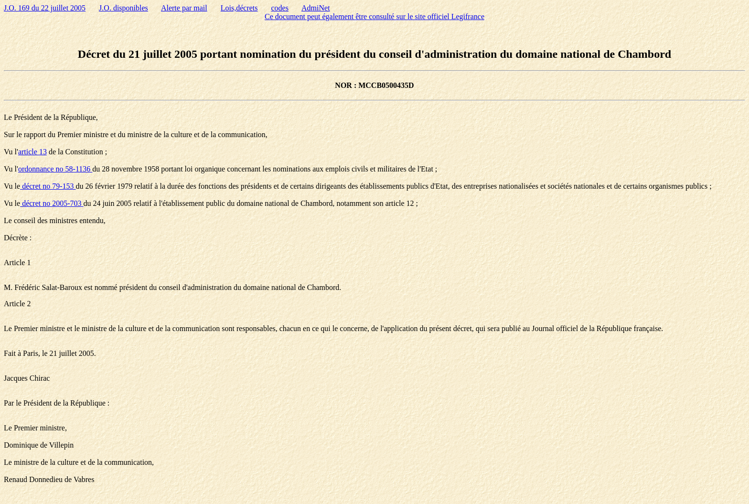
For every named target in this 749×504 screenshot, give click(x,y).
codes (280, 8)
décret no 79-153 (47, 186)
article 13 (32, 152)
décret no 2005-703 (51, 203)
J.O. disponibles (123, 8)
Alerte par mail (184, 8)
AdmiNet (315, 8)
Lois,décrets (239, 8)
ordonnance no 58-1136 (55, 169)
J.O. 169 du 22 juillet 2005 (45, 8)
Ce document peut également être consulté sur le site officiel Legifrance (374, 16)
